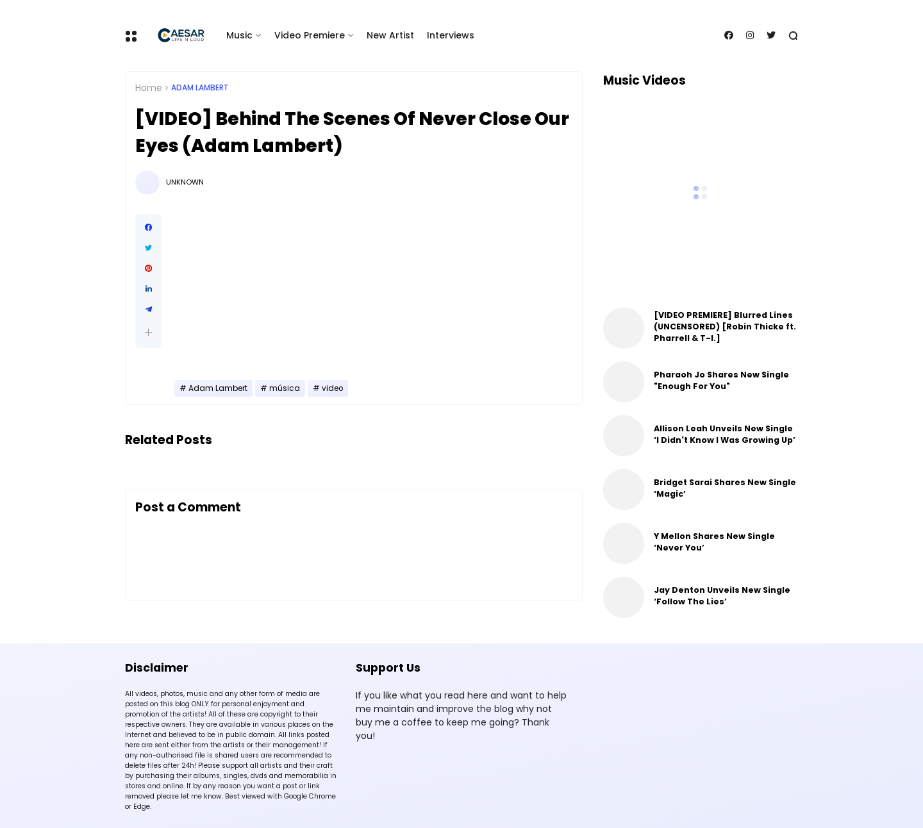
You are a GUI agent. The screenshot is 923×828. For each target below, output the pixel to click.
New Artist (390, 35)
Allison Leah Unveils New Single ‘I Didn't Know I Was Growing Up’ (724, 434)
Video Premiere (309, 35)
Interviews (450, 35)
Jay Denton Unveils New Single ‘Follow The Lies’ (722, 595)
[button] (148, 332)
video (332, 388)
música (284, 388)
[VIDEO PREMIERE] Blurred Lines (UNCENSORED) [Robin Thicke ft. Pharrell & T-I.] (725, 327)
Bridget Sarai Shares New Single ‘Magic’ (725, 488)
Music (239, 35)
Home (148, 87)
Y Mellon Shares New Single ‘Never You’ (714, 542)
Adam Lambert (200, 88)
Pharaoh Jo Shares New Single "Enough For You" (721, 380)
